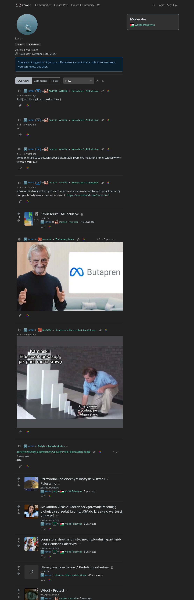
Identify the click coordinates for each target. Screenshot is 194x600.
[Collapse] (19, 91)
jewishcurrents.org (50, 487)
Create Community (82, 4)
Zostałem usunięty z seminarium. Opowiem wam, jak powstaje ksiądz (53, 451)
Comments (40, 80)
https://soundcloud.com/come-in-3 (88, 195)
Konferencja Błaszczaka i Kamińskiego (76, 329)
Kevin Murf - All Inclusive (85, 90)
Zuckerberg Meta (65, 239)
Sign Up (172, 4)
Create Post (61, 4)
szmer (23, 5)
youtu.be (45, 218)
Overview (23, 80)
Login (161, 4)
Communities (43, 4)
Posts (54, 80)
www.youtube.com (50, 594)
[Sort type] (78, 80)
